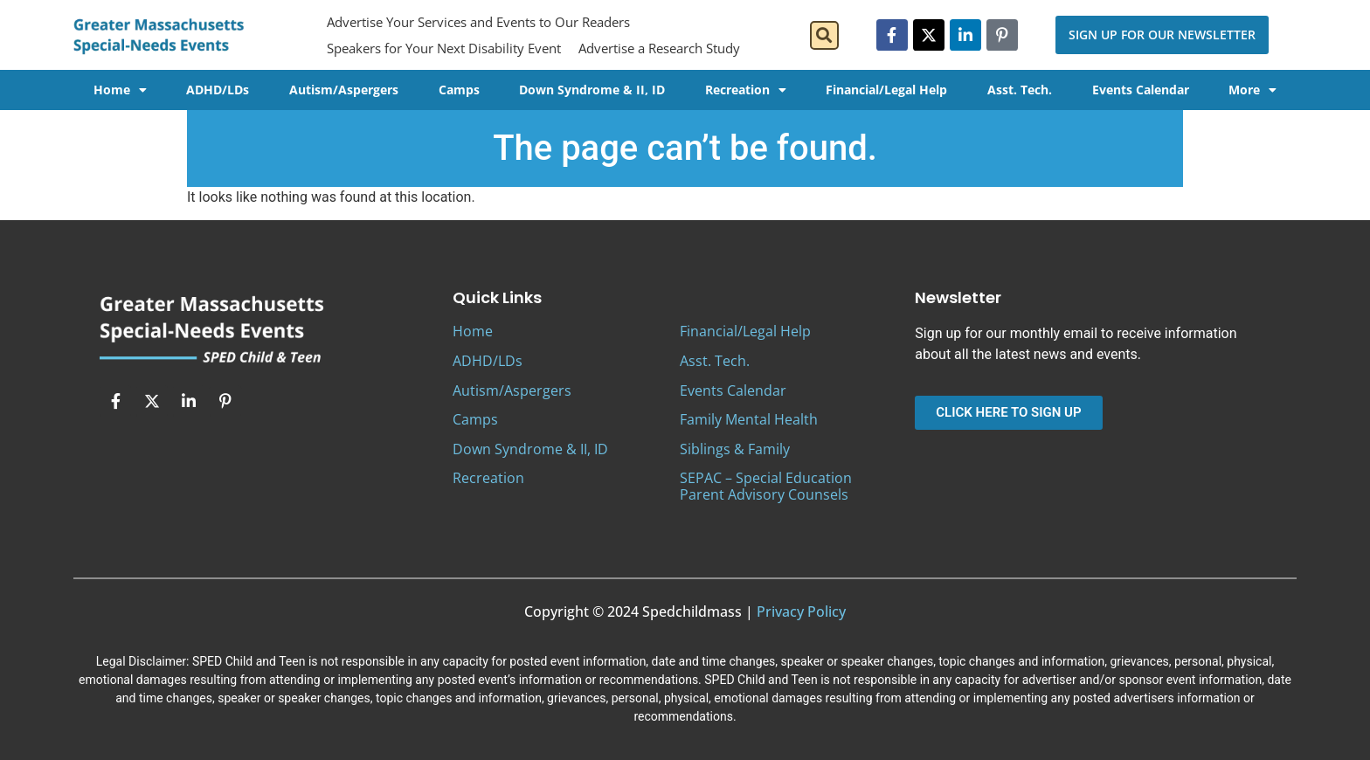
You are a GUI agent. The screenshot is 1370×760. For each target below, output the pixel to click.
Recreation (745, 90)
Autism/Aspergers (343, 89)
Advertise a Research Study (659, 48)
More (1252, 90)
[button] (824, 35)
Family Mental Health (749, 419)
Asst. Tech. (1019, 89)
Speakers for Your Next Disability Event (444, 48)
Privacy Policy (801, 611)
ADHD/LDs (217, 89)
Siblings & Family (735, 449)
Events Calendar (1140, 89)
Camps (459, 89)
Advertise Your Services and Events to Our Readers (478, 22)
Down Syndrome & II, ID (592, 89)
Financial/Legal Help (886, 89)
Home (120, 90)
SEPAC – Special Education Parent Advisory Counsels (766, 486)
